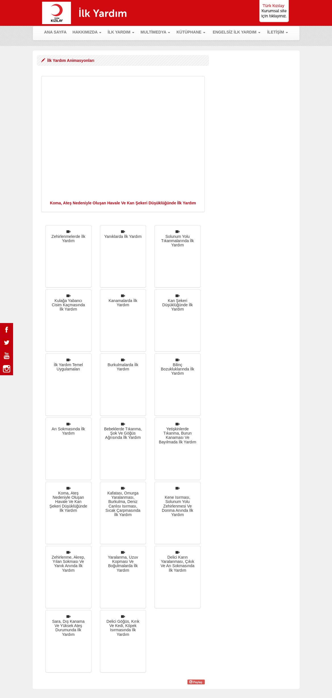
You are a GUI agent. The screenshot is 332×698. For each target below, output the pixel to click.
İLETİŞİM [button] (277, 32)
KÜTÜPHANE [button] (190, 32)
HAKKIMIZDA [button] (86, 32)
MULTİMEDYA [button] (155, 32)
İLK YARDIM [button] (121, 32)
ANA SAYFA (56, 31)
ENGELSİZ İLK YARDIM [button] (236, 32)
